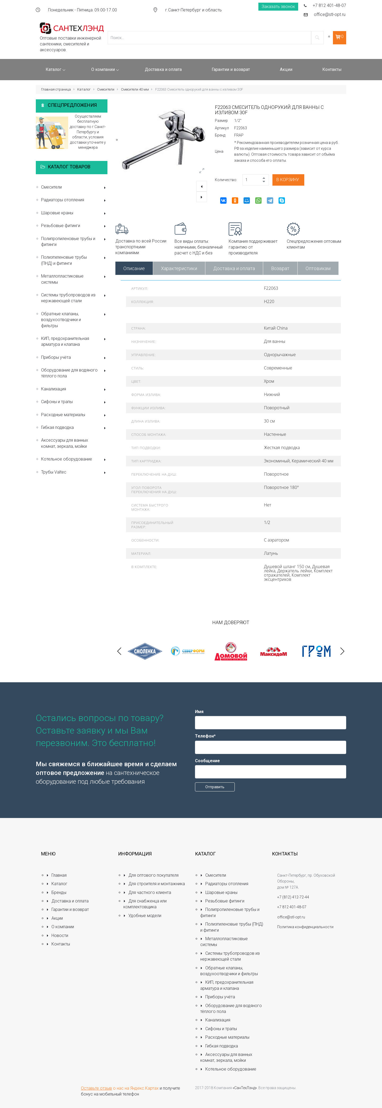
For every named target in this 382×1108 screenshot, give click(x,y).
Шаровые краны (74, 213)
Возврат (280, 268)
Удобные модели (142, 915)
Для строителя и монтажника (154, 883)
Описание (134, 268)
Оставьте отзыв (96, 1088)
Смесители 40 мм (135, 89)
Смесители (105, 89)
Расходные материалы (74, 415)
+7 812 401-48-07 (329, 5)
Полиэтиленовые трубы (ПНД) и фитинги (74, 260)
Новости (57, 935)
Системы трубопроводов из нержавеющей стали (74, 297)
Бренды (56, 892)
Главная (56, 875)
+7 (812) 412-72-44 (293, 897)
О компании (60, 926)
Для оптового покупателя (151, 875)
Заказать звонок (278, 6)
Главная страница (56, 89)
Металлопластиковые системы (74, 279)
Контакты (58, 944)
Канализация (74, 389)
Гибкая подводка (74, 428)
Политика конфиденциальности (305, 927)
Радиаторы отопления (74, 200)
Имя (199, 711)
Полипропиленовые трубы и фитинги (74, 241)
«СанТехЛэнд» (245, 1088)
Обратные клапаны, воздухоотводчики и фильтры (74, 319)
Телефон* (205, 736)
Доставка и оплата (234, 268)
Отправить (214, 787)
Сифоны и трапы (74, 402)
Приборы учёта (74, 358)
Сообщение (207, 760)
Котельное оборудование (74, 460)
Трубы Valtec (74, 473)
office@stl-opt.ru (329, 14)
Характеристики (179, 268)
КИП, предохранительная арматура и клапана (74, 341)
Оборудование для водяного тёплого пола (74, 373)
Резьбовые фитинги (74, 226)
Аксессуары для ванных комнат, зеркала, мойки (64, 443)
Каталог (84, 89)
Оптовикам (318, 268)
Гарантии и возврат (67, 909)
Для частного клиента (147, 892)
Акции (54, 918)
